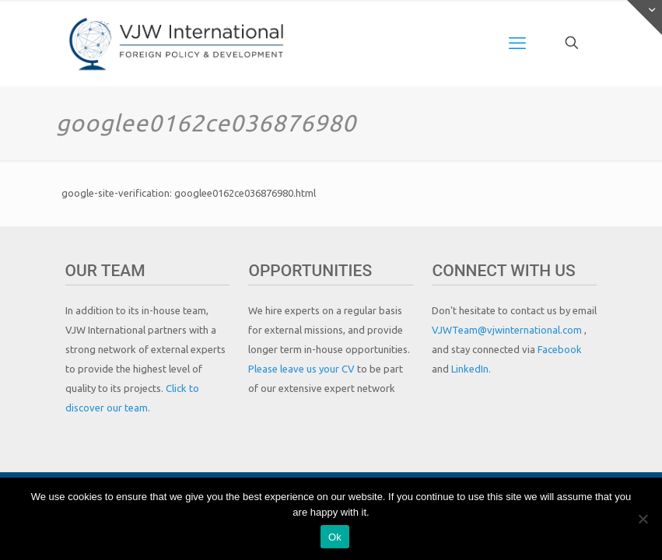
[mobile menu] (517, 43)
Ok (335, 537)
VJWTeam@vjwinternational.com (508, 329)
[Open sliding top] (644, 17)
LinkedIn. (471, 368)
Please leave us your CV (302, 368)
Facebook (560, 349)
